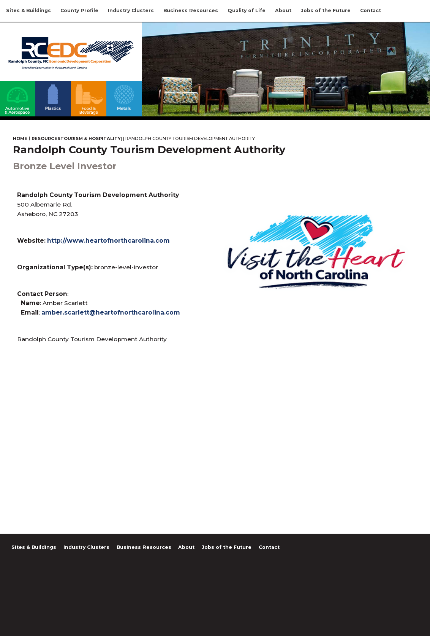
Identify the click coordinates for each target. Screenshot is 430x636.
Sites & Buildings (28, 10)
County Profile (79, 10)
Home (20, 139)
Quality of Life (247, 10)
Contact (370, 10)
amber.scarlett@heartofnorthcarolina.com (110, 312)
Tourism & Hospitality (90, 139)
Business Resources (190, 10)
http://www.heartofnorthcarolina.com (108, 240)
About (283, 10)
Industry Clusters (131, 10)
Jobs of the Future (326, 10)
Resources (46, 139)
